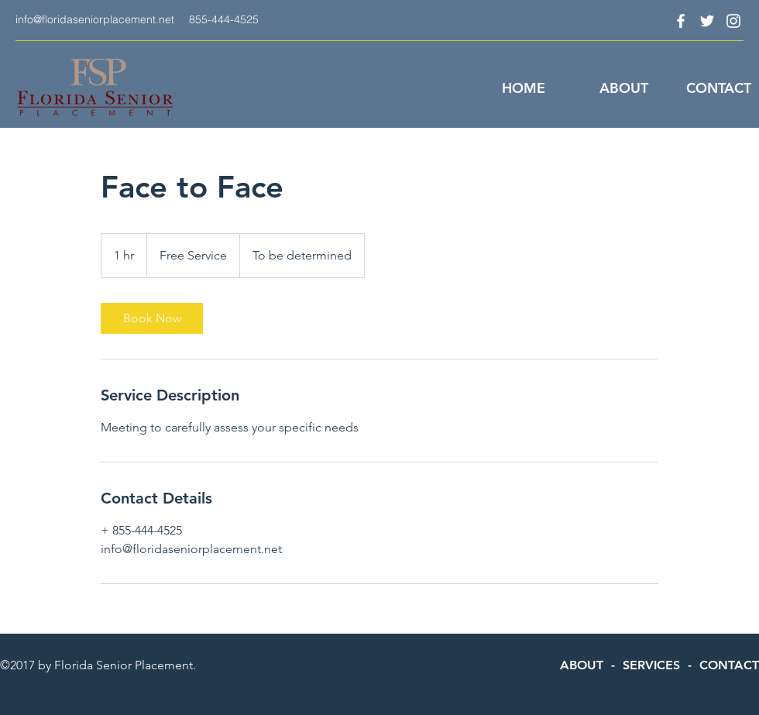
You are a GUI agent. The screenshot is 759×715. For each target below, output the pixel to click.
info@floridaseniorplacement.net (94, 19)
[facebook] (680, 21)
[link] (152, 318)
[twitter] (707, 21)
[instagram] (733, 21)
